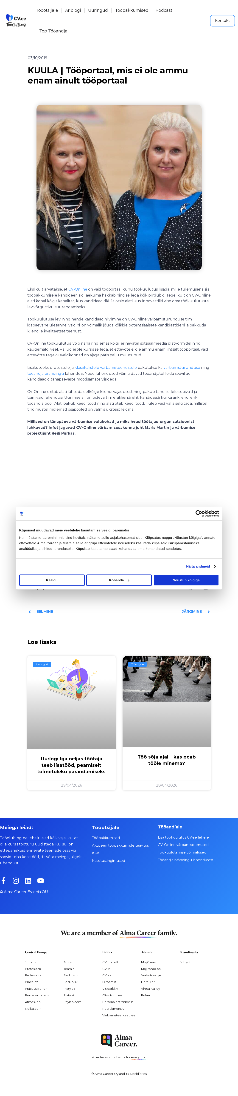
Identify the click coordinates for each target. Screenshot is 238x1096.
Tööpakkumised (131, 10)
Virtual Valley (150, 988)
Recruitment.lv (113, 1008)
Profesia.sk (33, 968)
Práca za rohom (36, 988)
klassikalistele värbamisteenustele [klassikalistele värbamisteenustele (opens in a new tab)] (106, 367)
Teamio (69, 968)
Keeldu (52, 580)
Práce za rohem (37, 995)
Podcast (164, 10)
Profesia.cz (33, 975)
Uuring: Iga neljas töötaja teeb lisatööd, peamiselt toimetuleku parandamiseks (71, 765)
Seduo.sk (71, 982)
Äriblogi (73, 10)
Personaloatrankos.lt (117, 1002)
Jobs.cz (30, 962)
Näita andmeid (198, 566)
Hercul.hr (148, 982)
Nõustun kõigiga (186, 580)
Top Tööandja (53, 31)
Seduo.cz (71, 975)
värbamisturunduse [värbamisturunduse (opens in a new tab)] (181, 367)
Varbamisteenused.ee (118, 1015)
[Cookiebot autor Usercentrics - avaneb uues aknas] (199, 513)
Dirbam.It (109, 982)
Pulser (145, 995)
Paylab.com (72, 1002)
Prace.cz (31, 982)
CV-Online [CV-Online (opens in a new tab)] (77, 289)
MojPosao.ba (151, 968)
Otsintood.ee (112, 995)
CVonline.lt (110, 962)
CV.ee (107, 975)
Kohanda (119, 580)
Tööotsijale (47, 10)
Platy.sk (69, 995)
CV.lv (106, 968)
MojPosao (148, 962)
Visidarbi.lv (110, 988)
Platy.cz (69, 988)
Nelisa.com (33, 1008)
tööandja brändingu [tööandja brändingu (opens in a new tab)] (45, 373)
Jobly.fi (185, 962)
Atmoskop (33, 1002)
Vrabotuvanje (151, 975)
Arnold (68, 962)
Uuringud (98, 10)
